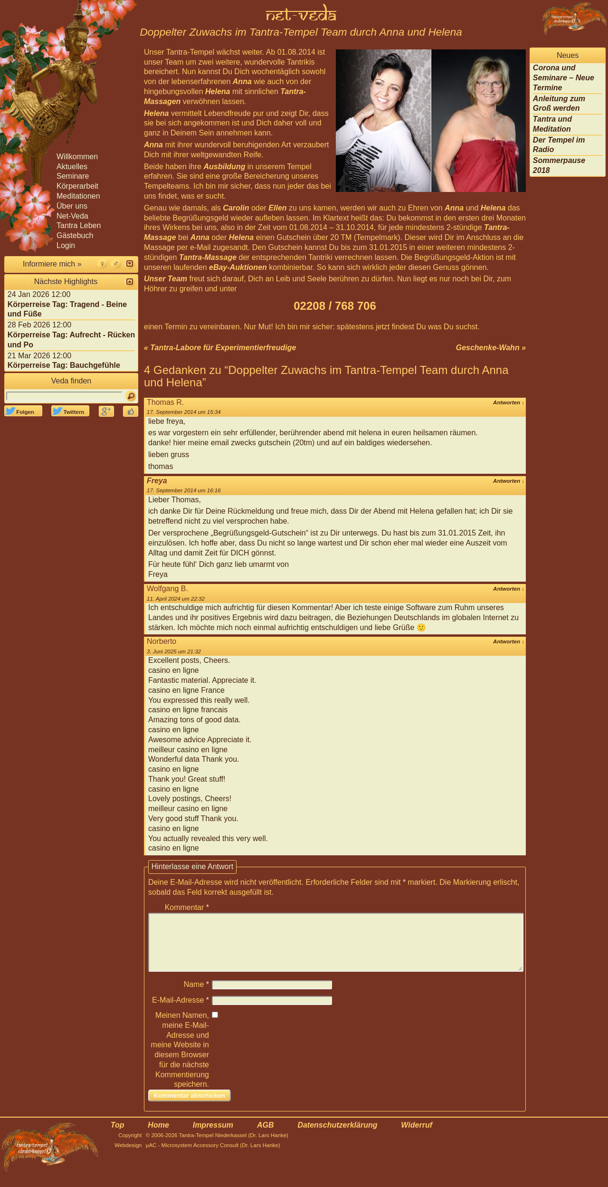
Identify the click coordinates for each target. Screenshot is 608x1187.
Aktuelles (72, 167)
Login (66, 245)
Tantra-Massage (208, 257)
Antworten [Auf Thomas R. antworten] (508, 402)
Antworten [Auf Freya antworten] (508, 481)
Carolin (236, 208)
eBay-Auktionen (238, 267)
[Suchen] (130, 396)
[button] (129, 263)
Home (158, 1136)
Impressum (213, 1136)
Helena (217, 91)
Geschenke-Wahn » (491, 348)
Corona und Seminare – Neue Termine (563, 78)
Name (196, 996)
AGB (265, 1136)
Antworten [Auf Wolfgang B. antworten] (508, 589)
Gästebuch (75, 235)
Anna (242, 81)
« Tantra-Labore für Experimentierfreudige (220, 348)
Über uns (72, 206)
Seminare (73, 176)
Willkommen (77, 157)
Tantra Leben (79, 225)
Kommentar (187, 907)
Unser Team (165, 279)
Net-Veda (72, 216)
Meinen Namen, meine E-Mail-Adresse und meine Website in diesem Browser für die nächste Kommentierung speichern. (180, 1061)
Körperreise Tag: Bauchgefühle (64, 365)
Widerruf (416, 1136)
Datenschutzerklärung (337, 1136)
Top (117, 1136)
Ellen (277, 208)
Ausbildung (224, 167)
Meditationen (78, 196)
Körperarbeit (77, 186)
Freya (157, 481)
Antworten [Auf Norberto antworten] (508, 641)
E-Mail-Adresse (180, 1011)
